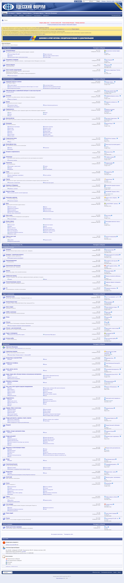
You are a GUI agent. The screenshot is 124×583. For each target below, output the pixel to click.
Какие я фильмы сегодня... (112, 307)
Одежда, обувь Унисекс (49, 440)
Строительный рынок (11, 464)
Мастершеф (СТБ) (109, 333)
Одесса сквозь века (48, 54)
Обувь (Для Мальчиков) (13, 440)
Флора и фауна (10, 221)
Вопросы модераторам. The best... (113, 70)
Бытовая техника (47, 377)
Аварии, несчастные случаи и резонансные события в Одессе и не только (23, 86)
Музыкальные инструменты (14, 378)
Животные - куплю (12, 233)
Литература (9, 157)
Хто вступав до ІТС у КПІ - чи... (112, 518)
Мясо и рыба (11, 129)
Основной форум (10, 50)
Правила (19, 13)
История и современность (13, 151)
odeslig (7, 544)
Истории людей (47, 57)
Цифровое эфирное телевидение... (113, 282)
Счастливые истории (13, 229)
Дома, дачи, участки (13, 401)
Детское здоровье (12, 209)
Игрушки (46, 442)
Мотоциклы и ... (12, 389)
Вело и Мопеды (12, 391)
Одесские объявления (51, 13)
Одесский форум (59, 578)
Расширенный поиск (116, 15)
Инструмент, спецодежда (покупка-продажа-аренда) (19, 469)
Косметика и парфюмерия (14, 419)
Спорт (7, 171)
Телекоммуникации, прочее (13, 282)
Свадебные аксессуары (13, 415)
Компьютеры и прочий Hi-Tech (14, 358)
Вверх (119, 572)
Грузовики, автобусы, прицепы (50, 394)
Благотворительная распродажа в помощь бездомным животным (22, 474)
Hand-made (9, 477)
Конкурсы (11, 55)
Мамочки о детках (12, 206)
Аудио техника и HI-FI (13, 377)
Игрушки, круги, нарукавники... (113, 436)
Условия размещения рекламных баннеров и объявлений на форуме (62, 24)
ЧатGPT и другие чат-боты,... (112, 266)
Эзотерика (11, 149)
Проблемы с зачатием (13, 188)
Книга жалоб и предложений (13, 70)
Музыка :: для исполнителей (13, 328)
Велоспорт (11, 176)
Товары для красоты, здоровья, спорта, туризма (18, 418)
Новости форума (10, 64)
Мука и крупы (11, 135)
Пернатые (46, 452)
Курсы (10, 141)
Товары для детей (11, 436)
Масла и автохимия (48, 392)
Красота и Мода (10, 191)
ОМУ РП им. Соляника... (111, 138)
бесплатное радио (110, 249)
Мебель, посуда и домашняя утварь (15, 431)
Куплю (10, 112)
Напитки (10, 131)
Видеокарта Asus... (110, 358)
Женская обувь (12, 412)
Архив (114, 572)
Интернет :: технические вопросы (15, 254)
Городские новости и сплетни (13, 81)
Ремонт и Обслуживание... (112, 386)
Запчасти (46, 391)
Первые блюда (47, 131)
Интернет (8, 249)
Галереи (46, 166)
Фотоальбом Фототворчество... (112, 369)
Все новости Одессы (13, 85)
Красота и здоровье (48, 486)
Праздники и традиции (12, 59)
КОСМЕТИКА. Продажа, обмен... (113, 191)
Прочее (10, 394)
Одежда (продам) (12, 409)
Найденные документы (49, 507)
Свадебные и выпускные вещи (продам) (52, 414)
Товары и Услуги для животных (15, 455)
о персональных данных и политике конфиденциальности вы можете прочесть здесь (26, 34)
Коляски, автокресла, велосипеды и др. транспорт (19, 442)
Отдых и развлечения (8, 294)
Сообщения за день (7, 15)
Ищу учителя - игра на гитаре (112, 328)
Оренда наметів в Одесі (111, 91)
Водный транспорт (12, 395)
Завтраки (10, 132)
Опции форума (37, 15)
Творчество (9, 162)
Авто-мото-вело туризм (49, 182)
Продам (45, 112)
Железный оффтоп (110, 271)
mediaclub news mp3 (14, 566)
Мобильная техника (11, 276)
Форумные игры (10, 296)
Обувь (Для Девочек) (13, 439)
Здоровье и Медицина (12, 185)
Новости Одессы (27, 13)
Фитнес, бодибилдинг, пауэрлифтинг (16, 175)
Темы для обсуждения (13, 230)
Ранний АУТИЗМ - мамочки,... (112, 203)
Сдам (45, 114)
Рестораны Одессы (38, 13)
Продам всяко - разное (111, 472)
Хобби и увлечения (11, 312)
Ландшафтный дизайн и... (111, 464)
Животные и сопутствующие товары (15, 447)
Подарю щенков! (12, 450)
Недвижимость (10, 109)
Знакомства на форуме (13, 200)
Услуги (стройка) (47, 469)
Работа (8, 496)
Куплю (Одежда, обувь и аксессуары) (51, 415)
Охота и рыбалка (47, 175)
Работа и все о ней (11, 236)
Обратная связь (96, 572)
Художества (11, 491)
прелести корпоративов (111, 236)
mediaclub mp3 (8, 566)
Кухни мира (11, 128)
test (106, 527)
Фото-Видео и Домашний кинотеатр (51, 375)
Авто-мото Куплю (47, 218)
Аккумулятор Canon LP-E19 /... (112, 374)
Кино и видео (9, 307)
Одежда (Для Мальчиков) (49, 439)
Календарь (21, 15)
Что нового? (11, 13)
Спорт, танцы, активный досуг (15, 212)
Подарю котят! (12, 452)
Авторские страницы (13, 160)
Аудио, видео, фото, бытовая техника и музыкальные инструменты (23, 374)
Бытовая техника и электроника (50, 492)
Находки (10, 507)
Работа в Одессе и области (112, 497)
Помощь (104, 1)
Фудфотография (109, 163)
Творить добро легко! (44, 22)
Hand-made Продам (48, 169)
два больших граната (110, 459)
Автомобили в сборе (48, 389)
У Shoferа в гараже (110, 157)
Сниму (10, 115)
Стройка (10, 488)
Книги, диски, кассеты (12, 369)
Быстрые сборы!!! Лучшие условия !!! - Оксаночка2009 (20, 354)
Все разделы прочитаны (57, 534)
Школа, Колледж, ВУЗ (48, 489)
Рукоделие (11, 169)
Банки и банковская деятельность (51, 105)
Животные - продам (48, 232)
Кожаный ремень (109, 408)
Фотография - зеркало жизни (14, 166)
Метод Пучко (109, 483)
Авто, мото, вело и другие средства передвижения (19, 386)
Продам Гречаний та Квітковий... (113, 425)
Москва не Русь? (109, 152)
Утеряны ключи (109, 504)
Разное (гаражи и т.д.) (13, 402)
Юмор (7, 317)
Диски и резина (12, 392)
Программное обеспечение (13, 265)
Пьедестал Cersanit (110, 431)
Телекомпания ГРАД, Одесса (50, 334)
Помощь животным (80, 22)
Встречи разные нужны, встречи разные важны (18, 57)
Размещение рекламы (106, 572)
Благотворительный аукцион (14, 88)
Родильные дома (47, 208)
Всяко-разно (9, 471)
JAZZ (107, 322)
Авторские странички (48, 126)
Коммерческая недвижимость (50, 401)
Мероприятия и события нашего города (52, 88)
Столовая (46, 488)
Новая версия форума (13, 75)
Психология (46, 147)
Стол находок (9, 504)
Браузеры (108, 65)
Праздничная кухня (48, 132)
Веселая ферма (109, 302)
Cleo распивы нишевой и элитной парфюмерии (18, 192)
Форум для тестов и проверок (14, 527)
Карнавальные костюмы (49, 443)
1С (6, 288)
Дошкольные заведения (13, 208)
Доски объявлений (18, 348)
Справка (15, 15)
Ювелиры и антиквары (12, 381)
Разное (10, 443)
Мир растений (12, 224)
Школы (45, 206)
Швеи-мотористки (47, 494)
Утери (45, 509)
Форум (4, 13)
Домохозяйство (10, 118)
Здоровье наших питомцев (49, 230)
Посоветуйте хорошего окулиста (113, 185)
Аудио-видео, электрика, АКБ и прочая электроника (54, 388)
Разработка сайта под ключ (112, 260)
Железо (8, 270)
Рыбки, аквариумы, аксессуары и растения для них (54, 453)
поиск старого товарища (111, 513)
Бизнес (8, 101)
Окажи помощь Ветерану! (68, 22)
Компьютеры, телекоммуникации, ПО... (13, 244)
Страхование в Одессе (13, 105)
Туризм (8, 179)
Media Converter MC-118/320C (112, 255)
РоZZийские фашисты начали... (112, 96)
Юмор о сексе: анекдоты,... (112, 197)
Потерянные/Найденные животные (16, 232)
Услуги (10, 384)
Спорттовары (47, 420)
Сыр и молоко (11, 134)
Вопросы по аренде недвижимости (109, 110)
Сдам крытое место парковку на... (113, 398)
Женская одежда (47, 409)
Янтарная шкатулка (110, 381)
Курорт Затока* (109, 179)
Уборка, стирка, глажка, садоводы (15, 492)
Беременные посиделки (14, 211)
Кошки (45, 450)
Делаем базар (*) (109, 123)
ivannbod (24, 551)
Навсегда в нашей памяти (49, 229)
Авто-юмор (108, 215)
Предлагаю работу (48, 239)
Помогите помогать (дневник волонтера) (52, 86)
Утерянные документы (13, 510)
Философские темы (11, 144)
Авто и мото (9, 215)
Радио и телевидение (11, 333)
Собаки (45, 449)
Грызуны (10, 453)
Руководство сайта (68, 534)
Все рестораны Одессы (48, 85)
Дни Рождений (109, 60)
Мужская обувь (47, 412)
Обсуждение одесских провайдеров (16, 258)
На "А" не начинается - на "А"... (113, 297)
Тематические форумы (9, 79)
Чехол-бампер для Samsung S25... (113, 363)
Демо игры (108, 312)
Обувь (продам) (47, 411)
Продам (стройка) (12, 467)
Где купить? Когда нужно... (112, 118)
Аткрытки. (108, 317)
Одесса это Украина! (13, 99)
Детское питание (47, 209)
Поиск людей (9, 513)
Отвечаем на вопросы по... (112, 102)
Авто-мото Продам (12, 218)
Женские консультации (48, 211)
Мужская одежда (12, 411)
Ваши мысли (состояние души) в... (113, 144)
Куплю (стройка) (47, 467)
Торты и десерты (47, 129)
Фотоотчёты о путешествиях (14, 182)
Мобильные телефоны (12, 363)
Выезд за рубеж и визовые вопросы (51, 55)
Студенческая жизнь (11, 138)
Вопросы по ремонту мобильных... (113, 276)
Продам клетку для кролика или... (113, 447)
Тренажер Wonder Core (111, 418)
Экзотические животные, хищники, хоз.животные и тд (55, 455)
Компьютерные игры (11, 302)
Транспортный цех (12, 486)
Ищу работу (11, 239)
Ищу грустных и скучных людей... (113, 50)
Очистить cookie (110, 1)
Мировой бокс (109, 172)
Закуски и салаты (47, 128)
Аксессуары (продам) (13, 414)
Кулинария (9, 123)
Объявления (6, 344)
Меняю (10, 114)
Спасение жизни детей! (55, 22)
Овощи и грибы (47, 134)
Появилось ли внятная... (111, 288)
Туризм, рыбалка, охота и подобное (51, 419)
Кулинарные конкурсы (48, 135)
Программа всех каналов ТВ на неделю (17, 334)
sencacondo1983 (12, 544)
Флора (7, 459)
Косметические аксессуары (14, 420)
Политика (8, 95)
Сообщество (28, 15)
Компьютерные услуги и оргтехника (16, 489)
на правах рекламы (10, 92)
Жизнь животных (12, 227)
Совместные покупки (48, 224)
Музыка (8, 322)
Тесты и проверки (7, 524)
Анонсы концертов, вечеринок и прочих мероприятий (19, 325)
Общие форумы (7, 48)
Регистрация (119, 1)
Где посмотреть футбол (111, 338)
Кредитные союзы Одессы (14, 106)
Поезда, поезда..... (110, 82)
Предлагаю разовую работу (14, 241)
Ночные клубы (10, 338)
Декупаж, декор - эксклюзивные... (113, 477)
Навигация (45, 15)
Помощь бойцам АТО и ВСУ (14, 54)
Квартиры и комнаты (48, 399)
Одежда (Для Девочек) (48, 437)
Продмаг (8, 425)
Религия (10, 147)
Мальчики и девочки (11, 197)
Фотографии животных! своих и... (113, 221)
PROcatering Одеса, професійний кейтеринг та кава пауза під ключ (23, 90)
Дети (7, 203)
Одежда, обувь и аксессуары (13, 408)
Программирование (11, 260)
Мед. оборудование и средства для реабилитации (19, 422)
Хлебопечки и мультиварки (14, 126)
